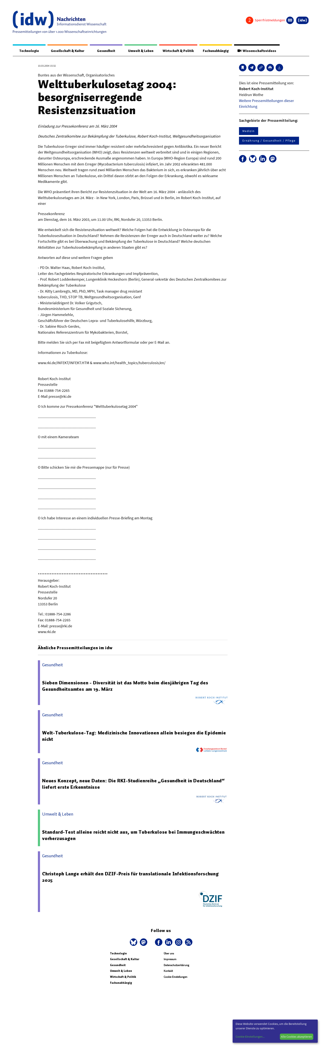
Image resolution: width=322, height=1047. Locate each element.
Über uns (169, 953)
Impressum (170, 959)
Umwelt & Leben (140, 50)
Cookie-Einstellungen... (250, 1036)
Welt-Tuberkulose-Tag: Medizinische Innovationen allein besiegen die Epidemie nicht (134, 736)
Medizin (248, 131)
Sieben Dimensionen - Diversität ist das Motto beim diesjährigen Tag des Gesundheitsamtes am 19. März (125, 686)
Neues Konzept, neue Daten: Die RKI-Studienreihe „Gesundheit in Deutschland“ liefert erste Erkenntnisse (133, 784)
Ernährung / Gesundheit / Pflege (269, 140)
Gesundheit (106, 50)
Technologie (29, 50)
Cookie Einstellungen (175, 977)
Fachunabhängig (216, 50)
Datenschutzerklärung (176, 965)
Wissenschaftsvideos (257, 50)
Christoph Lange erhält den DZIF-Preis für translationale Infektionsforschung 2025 (130, 877)
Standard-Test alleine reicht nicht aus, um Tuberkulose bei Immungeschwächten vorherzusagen (133, 835)
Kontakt (168, 971)
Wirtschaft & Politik (178, 50)
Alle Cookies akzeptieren (296, 1036)
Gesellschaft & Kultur (67, 50)
